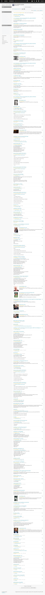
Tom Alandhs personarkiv (17, 48)
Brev (14, 39)
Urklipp (34, 1)
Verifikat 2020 (15, 399)
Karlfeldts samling (4, 17)
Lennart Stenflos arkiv (22, 286)
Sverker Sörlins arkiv (17, 463)
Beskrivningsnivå (5, 42)
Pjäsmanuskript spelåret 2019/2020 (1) (19, 370)
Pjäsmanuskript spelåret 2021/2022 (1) (19, 153)
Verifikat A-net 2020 (16, 458)
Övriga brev (15, 409)
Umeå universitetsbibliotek (5, 28)
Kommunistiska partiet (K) (17, 571)
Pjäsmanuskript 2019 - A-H (17, 555)
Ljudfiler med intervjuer (17, 68)
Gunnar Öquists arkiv (22, 130)
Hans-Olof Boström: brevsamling (18, 35)
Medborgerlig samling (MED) (18, 582)
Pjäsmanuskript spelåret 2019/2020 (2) (19, 382)
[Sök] (21, 1)
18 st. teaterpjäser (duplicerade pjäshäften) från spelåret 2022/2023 (24, 63)
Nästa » (34, 587)
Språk (36, 1)
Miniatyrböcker (15, 89)
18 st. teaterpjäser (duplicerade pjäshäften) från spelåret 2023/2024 (24, 43)
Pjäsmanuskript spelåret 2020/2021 (19, 245)
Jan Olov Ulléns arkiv (16, 80)
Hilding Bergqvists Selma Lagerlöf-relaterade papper (22, 470)
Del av (3, 12)
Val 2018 (16, 566)
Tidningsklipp (15, 545)
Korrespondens (16, 541)
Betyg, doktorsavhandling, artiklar (19, 320)
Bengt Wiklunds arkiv (17, 16)
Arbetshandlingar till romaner (18, 438)
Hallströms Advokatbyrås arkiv (6, 14)
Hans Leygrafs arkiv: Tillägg (18, 354)
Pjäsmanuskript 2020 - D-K (17, 340)
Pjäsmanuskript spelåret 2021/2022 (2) (19, 192)
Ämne (3, 39)
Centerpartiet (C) (16, 564)
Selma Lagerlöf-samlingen (5, 18)
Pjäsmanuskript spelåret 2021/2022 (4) (19, 167)
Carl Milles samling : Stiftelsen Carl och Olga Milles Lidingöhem (10, 19)
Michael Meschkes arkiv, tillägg (18, 403)
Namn (3, 37)
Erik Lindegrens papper (5, 23)
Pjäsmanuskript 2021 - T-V (17, 212)
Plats (3, 38)
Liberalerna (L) (15, 578)
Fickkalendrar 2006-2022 (17, 208)
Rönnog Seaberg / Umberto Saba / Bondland (20, 276)
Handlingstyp (4, 41)
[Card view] (22, 9)
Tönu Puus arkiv (16, 552)
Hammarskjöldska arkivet (5, 22)
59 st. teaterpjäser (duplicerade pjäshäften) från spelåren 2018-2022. (24, 96)
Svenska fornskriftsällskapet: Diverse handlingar (21, 141)
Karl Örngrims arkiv (22, 100)
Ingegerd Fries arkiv (17, 433)
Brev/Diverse (15, 352)
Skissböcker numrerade (17, 83)
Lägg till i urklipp (42, 14)
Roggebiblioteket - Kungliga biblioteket (7, 30)
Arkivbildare (4, 35)
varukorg (32, 1)
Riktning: (32, 10)
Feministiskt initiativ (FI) (17, 567)
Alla (2, 13)
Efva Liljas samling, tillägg (17, 516)
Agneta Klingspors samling (18, 108)
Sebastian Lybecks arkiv (17, 475)
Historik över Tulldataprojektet (18, 14)
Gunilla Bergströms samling (18, 536)
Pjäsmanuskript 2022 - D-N (17, 143)
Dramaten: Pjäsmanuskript (17, 29)
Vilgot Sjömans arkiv (4, 21)
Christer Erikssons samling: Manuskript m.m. (20, 360)
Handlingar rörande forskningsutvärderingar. (20, 136)
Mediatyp (3, 43)
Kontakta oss (3, 592)
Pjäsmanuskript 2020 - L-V (17, 391)
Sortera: (38, 10)
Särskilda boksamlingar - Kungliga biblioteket (8, 29)
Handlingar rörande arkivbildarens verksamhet (21, 224)
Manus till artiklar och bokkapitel (18, 461)
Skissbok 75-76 (15, 93)
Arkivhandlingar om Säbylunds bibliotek (20, 23)
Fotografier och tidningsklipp (18, 431)
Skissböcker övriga (16, 237)
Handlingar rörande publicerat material (19, 427)
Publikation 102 (16, 548)
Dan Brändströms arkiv (18, 70)
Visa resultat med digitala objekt (29, 12)
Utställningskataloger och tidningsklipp (19, 505)
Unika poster (3, 8)
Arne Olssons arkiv (17, 54)
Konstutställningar (16, 349)
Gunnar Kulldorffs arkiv (5, 16)
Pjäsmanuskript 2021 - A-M (17, 265)
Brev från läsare (16, 534)
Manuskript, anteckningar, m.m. (18, 448)
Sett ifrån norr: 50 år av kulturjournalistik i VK (20, 520)
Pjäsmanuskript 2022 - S (17, 187)
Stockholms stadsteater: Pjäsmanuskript (20, 112)
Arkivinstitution (5, 25)
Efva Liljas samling (16, 513)
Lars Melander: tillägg (16, 75)
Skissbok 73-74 (15, 204)
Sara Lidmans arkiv (4, 15)
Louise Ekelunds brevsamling (18, 120)
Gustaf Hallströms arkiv (5, 20)
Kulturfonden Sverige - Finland (18, 365)
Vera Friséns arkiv (22, 496)
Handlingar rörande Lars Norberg (19, 256)
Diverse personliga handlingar (18, 174)
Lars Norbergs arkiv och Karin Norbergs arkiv (20, 258)
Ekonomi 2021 (15, 324)
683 (31, 587)
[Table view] (24, 9)
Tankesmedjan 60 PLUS (17, 483)
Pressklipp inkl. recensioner (17, 217)
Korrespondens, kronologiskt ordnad (19, 52)
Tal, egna (14, 416)
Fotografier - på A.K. (16, 106)
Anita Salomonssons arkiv (23, 314)
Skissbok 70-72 (15, 233)
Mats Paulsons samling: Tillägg (18, 220)
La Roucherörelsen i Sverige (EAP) (18, 575)
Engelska (3, 10)
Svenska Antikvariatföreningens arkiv (19, 400)
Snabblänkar (39, 1)
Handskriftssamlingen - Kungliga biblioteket (7, 27)
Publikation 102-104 (16, 139)
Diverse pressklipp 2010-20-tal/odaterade (20, 420)
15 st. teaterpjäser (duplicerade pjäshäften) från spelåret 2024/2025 (24, 18)
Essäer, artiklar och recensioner (18, 310)
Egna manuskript (16, 538)
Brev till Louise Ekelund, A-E (17, 123)
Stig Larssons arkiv (22, 304)
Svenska (3, 9)
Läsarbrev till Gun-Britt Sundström (19, 490)
